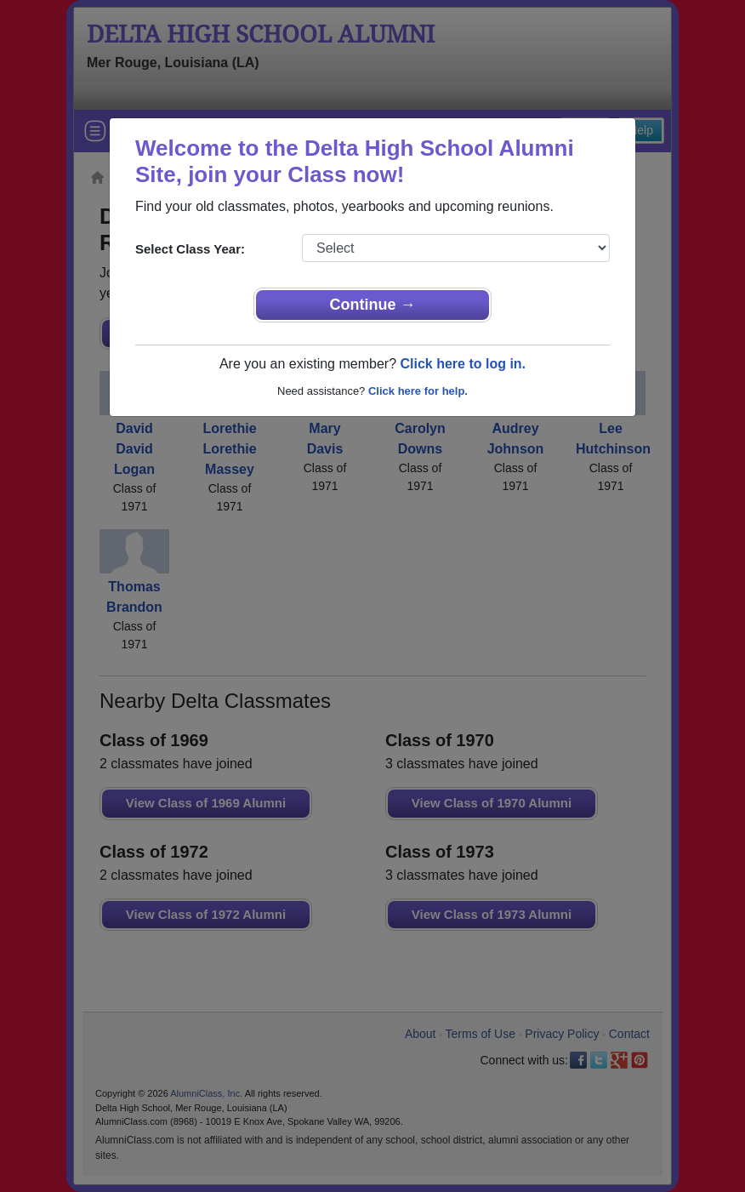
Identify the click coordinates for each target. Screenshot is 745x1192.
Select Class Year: (190, 249)
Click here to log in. (463, 363)
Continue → (373, 304)
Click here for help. (418, 391)
